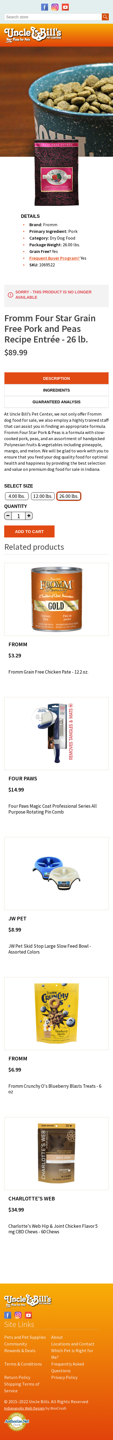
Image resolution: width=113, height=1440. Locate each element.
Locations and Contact (73, 1344)
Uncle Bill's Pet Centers (33, 35)
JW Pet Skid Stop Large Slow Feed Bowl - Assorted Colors (49, 949)
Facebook (44, 7)
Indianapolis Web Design (24, 1408)
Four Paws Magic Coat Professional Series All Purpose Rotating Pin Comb (52, 809)
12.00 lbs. (43, 496)
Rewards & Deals (20, 1350)
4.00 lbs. (16, 496)
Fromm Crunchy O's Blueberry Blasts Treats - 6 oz (54, 1089)
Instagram (54, 7)
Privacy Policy (64, 1377)
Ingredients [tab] (56, 390)
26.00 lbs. (69, 496)
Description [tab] (56, 378)
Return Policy (17, 1377)
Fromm (50, 224)
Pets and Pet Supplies (25, 1337)
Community (15, 1344)
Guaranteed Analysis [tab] (56, 402)
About (57, 1337)
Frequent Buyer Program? (54, 258)
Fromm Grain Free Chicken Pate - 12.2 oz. (48, 672)
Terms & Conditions (23, 1364)
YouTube (65, 7)
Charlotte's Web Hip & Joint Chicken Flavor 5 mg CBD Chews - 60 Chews (53, 1229)
